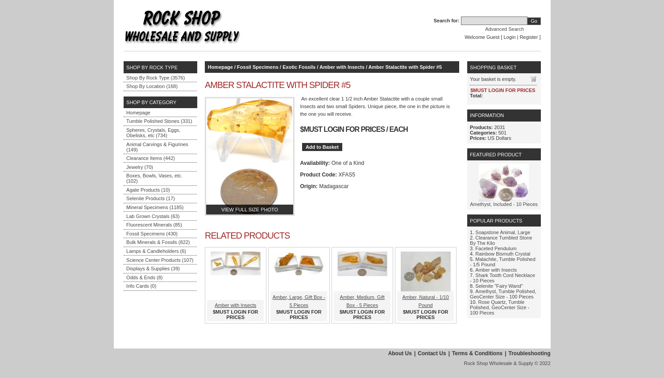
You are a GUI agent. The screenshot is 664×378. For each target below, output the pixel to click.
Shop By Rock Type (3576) (155, 77)
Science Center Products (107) (159, 260)
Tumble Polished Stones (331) (159, 121)
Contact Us (432, 353)
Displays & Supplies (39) (153, 268)
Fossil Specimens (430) (152, 233)
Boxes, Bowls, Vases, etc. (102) (154, 178)
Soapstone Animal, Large (502, 232)
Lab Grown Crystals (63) (152, 216)
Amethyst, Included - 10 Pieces (504, 204)
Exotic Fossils (298, 67)
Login (510, 37)
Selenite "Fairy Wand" (499, 286)
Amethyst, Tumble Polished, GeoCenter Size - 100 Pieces (503, 294)
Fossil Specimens (257, 67)
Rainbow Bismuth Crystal (502, 253)
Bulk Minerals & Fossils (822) (158, 242)
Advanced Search (504, 29)
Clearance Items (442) (150, 158)
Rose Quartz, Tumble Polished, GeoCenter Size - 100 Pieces (499, 307)
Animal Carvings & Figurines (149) (157, 147)
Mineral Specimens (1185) (154, 207)
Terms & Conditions (477, 353)
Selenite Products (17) (150, 198)
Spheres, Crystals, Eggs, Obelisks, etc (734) (153, 132)
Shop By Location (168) (152, 86)
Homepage (138, 112)
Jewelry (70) (139, 167)
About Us (400, 353)
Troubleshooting (530, 353)
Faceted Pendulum (495, 248)
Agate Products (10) (148, 190)
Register (528, 37)
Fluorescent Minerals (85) (154, 224)
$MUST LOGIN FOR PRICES (342, 129)
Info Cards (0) (141, 286)
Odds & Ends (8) (144, 277)
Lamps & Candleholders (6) (156, 251)
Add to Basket (322, 147)
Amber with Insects (342, 67)
